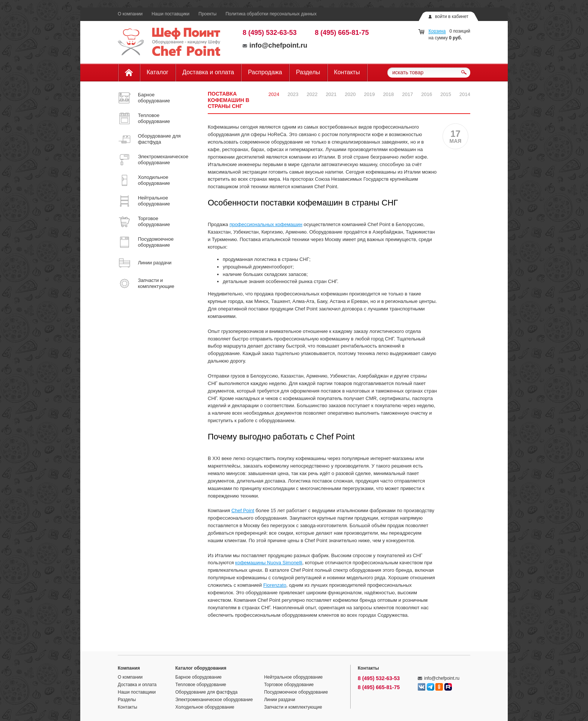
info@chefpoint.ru (275, 45)
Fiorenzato (274, 585)
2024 (273, 94)
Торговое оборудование (289, 684)
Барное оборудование (199, 677)
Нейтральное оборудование (293, 677)
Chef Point (242, 510)
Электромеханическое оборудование (214, 699)
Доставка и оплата (208, 72)
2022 (312, 94)
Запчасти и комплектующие (293, 707)
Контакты (347, 72)
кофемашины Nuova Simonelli (268, 562)
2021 (331, 94)
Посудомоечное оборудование (296, 692)
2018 (388, 94)
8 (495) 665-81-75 (342, 32)
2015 (445, 94)
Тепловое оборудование (201, 684)
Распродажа (265, 72)
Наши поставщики (170, 13)
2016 (426, 94)
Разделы (308, 72)
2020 (350, 94)
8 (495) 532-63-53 (270, 32)
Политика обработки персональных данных (270, 13)
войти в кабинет (451, 16)
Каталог (157, 72)
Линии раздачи (279, 699)
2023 (293, 94)
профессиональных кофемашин (266, 224)
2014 (464, 94)
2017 (407, 94)
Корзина (437, 31)
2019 (369, 94)
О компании (130, 13)
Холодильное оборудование (205, 707)
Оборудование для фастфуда (207, 692)
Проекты (207, 13)
